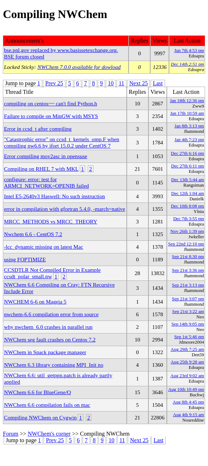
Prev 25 (54, 83)
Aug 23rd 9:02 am (187, 375)
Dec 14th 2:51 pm (187, 64)
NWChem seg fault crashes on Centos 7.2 (50, 339)
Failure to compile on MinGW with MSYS (51, 116)
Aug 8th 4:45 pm (188, 402)
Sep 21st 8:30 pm (188, 256)
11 (121, 83)
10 (111, 83)
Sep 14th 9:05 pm (188, 324)
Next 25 (138, 83)
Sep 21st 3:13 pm (188, 285)
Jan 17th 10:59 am (187, 113)
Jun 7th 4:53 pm (189, 50)
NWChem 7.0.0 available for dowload (79, 67)
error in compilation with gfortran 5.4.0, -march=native (64, 209)
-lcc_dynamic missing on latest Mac (43, 247)
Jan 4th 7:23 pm (189, 139)
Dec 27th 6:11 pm (187, 166)
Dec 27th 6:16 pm (187, 153)
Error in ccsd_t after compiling (38, 129)
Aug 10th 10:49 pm (186, 389)
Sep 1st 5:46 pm (189, 336)
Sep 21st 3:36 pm (188, 270)
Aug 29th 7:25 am (187, 349)
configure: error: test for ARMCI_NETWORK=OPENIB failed (46, 182)
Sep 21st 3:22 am (188, 311)
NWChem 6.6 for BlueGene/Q (37, 392)
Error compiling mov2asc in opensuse (45, 156)
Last (158, 83)
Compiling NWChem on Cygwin (40, 417)
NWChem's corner (49, 434)
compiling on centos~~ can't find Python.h (50, 103)
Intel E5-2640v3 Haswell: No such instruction (54, 196)
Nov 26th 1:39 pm (187, 231)
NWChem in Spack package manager (45, 352)
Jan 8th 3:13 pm (189, 126)
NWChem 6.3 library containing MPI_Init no (53, 365)
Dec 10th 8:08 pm (187, 206)
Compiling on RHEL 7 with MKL (41, 169)
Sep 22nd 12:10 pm (186, 244)
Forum (10, 434)
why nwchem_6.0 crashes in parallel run (48, 327)
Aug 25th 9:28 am (187, 362)
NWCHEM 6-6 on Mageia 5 (35, 302)
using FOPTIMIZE (25, 259)
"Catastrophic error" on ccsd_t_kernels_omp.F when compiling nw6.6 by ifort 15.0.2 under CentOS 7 (61, 142)
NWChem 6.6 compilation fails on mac (47, 405)
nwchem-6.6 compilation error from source (51, 314)
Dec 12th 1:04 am (187, 193)
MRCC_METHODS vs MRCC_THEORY (50, 221)
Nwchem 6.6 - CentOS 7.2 (33, 234)
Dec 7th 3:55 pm (188, 218)
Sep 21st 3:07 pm (188, 298)
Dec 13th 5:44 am (187, 179)
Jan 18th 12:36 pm (187, 100)
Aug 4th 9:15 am (188, 414)
